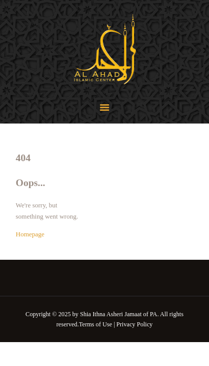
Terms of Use (95, 324)
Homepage (30, 234)
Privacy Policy (134, 324)
